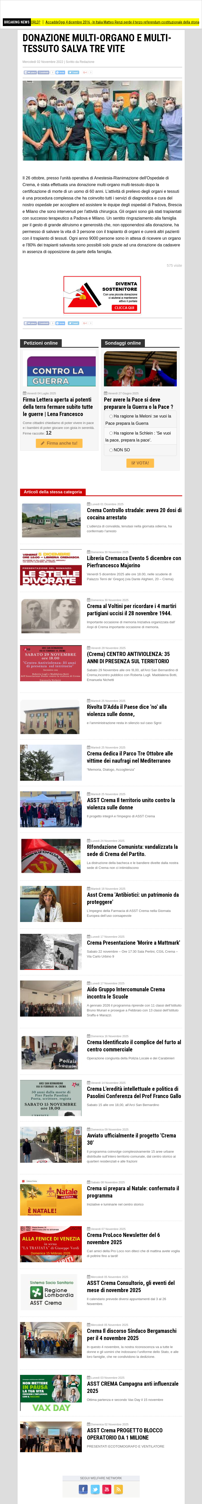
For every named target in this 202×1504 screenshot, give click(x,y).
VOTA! (140, 463)
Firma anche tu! (59, 443)
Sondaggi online (123, 343)
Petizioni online (41, 343)
